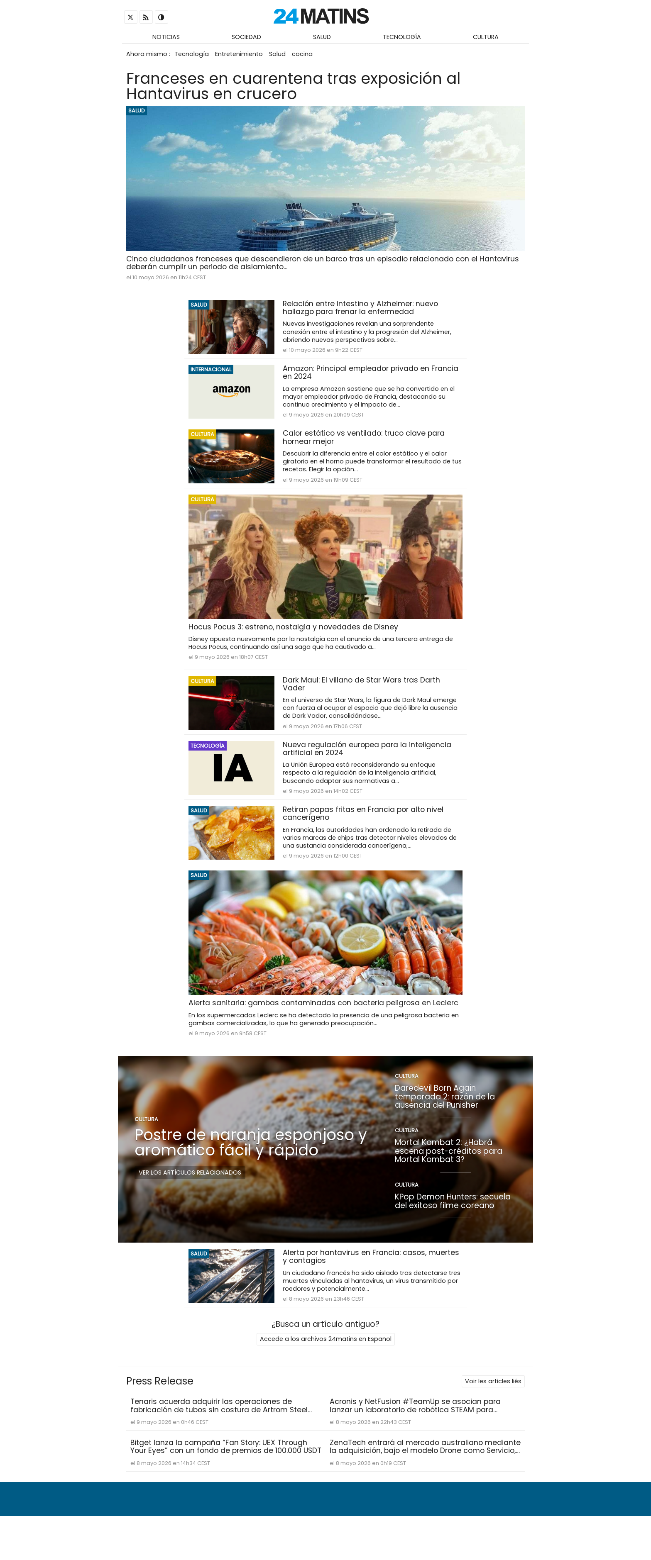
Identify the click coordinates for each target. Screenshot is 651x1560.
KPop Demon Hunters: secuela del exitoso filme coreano (453, 1222)
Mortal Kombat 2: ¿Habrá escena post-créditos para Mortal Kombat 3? (448, 1172)
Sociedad (246, 38)
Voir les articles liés (493, 1403)
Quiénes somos (295, 1533)
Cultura (486, 38)
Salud (322, 38)
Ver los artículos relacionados (190, 1193)
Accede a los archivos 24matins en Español (326, 1361)
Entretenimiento (242, 57)
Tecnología (402, 38)
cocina (310, 57)
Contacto (345, 1533)
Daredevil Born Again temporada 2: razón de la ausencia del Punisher (445, 1117)
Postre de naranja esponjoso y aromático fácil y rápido (251, 1163)
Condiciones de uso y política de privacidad (448, 1533)
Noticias (166, 38)
